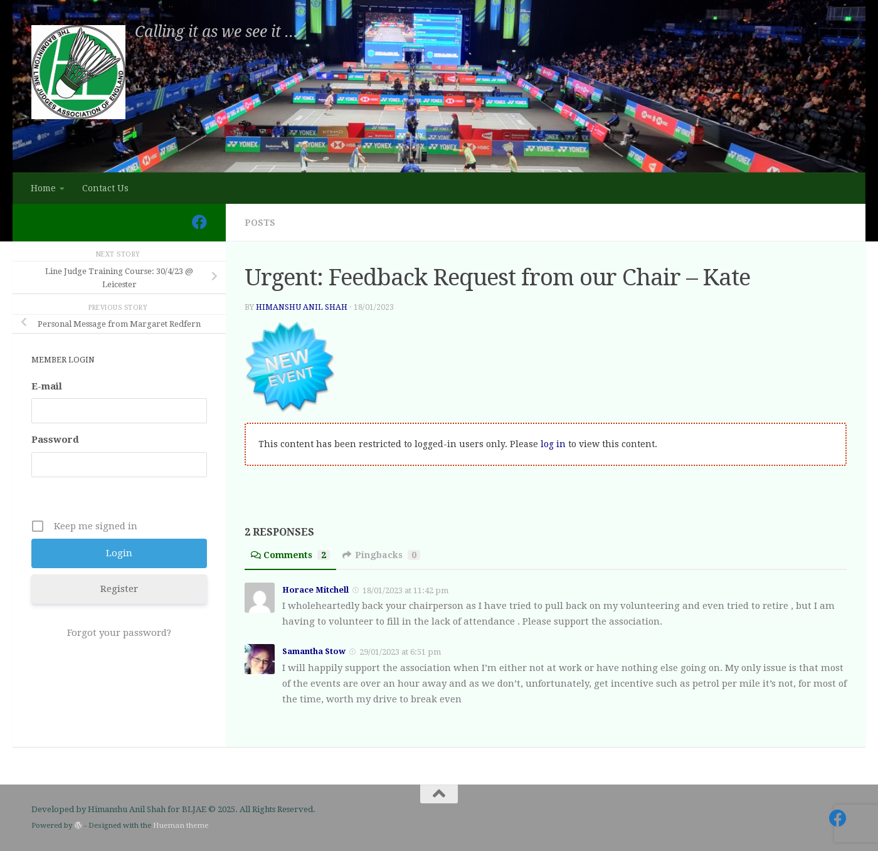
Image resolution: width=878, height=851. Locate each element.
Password (55, 439)
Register (119, 589)
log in (553, 444)
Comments (290, 555)
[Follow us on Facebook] (199, 222)
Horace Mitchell (315, 590)
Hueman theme (180, 825)
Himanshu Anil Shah (301, 307)
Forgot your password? (119, 632)
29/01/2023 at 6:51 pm (400, 652)
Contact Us (105, 188)
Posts (260, 223)
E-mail (46, 386)
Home (43, 188)
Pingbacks (381, 555)
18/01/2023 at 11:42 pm (405, 590)
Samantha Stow (314, 651)
